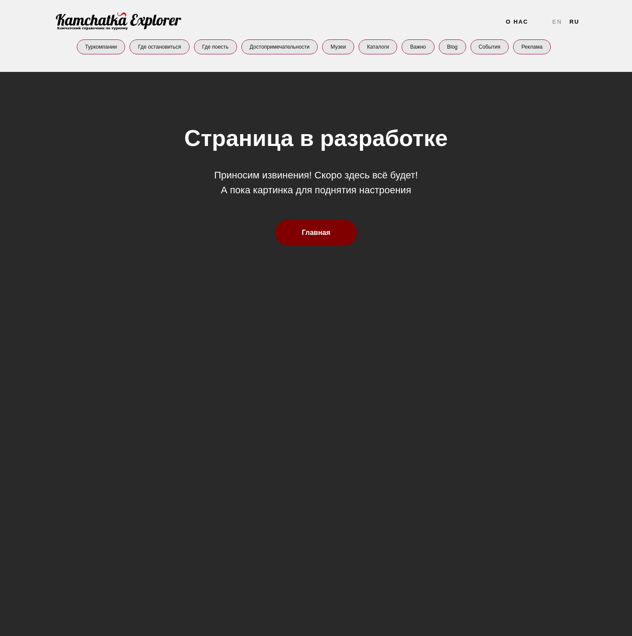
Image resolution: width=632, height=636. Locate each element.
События (490, 47)
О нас (517, 21)
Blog (452, 47)
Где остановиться (159, 47)
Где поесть (215, 47)
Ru (574, 21)
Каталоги (378, 47)
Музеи (338, 47)
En (557, 21)
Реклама (531, 47)
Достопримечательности (279, 47)
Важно (418, 47)
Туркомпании (101, 47)
